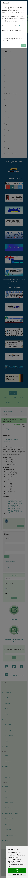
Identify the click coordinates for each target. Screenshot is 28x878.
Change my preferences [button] (16, 874)
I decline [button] (17, 872)
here (20, 26)
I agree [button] (16, 869)
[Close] (25, 3)
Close (23, 45)
